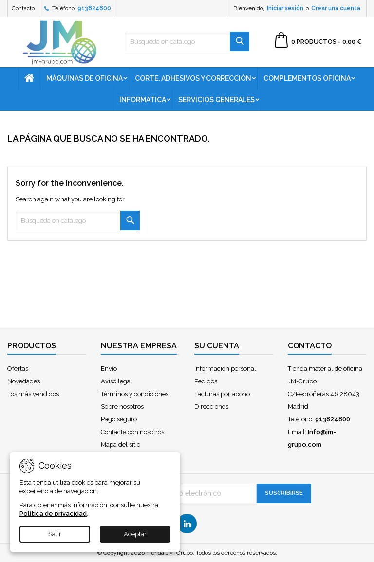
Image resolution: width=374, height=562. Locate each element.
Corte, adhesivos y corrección (193, 78)
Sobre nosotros (122, 406)
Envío (109, 368)
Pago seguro (119, 419)
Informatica (142, 100)
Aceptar (135, 534)
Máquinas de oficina (84, 78)
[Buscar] (187, 41)
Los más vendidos (33, 394)
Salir (54, 534)
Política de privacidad (53, 513)
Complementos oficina (307, 78)
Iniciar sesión (285, 8)
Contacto (23, 8)
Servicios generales (216, 100)
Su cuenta (216, 345)
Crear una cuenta (335, 8)
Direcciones (211, 406)
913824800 (94, 8)
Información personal (225, 368)
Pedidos (205, 381)
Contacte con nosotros (132, 431)
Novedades (23, 381)
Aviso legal (116, 381)
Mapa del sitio (120, 444)
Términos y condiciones (134, 394)
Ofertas (17, 368)
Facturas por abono (222, 394)
